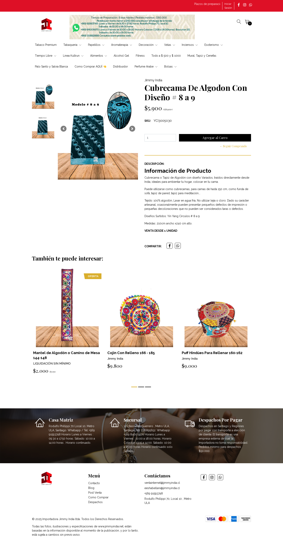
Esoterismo (213, 44)
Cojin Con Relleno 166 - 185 (131, 353)
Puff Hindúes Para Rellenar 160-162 (212, 353)
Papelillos (96, 44)
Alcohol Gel (121, 55)
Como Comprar (98, 497)
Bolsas (170, 66)
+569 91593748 (153, 493)
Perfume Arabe (146, 66)
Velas (169, 44)
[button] (63, 129)
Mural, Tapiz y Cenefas (201, 55)
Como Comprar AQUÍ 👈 (90, 66)
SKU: (147, 120)
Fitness (140, 55)
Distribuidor (120, 66)
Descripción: (154, 163)
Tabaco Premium (46, 44)
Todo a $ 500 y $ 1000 (166, 55)
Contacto (94, 483)
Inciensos (190, 44)
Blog (91, 487)
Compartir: (153, 246)
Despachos (95, 502)
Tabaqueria (72, 44)
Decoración (148, 44)
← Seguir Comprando (233, 146)
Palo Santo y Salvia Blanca (51, 66)
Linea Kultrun (73, 55)
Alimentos (98, 55)
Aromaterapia (121, 44)
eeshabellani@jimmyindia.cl (162, 488)
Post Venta (95, 492)
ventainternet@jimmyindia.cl (162, 482)
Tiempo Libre (45, 55)
